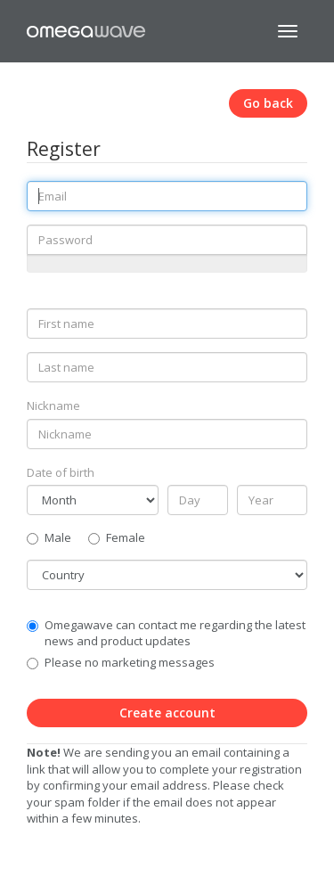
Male (49, 537)
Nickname (53, 405)
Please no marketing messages (130, 662)
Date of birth (60, 472)
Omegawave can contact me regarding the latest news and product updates (175, 633)
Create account (167, 712)
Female (116, 537)
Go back (268, 102)
